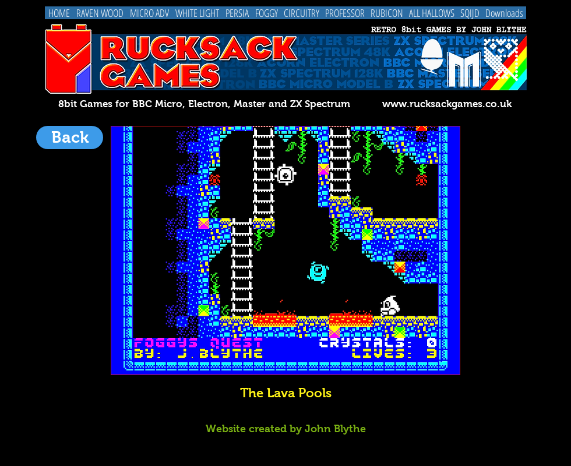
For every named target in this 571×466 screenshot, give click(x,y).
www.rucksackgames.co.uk (447, 104)
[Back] (69, 137)
